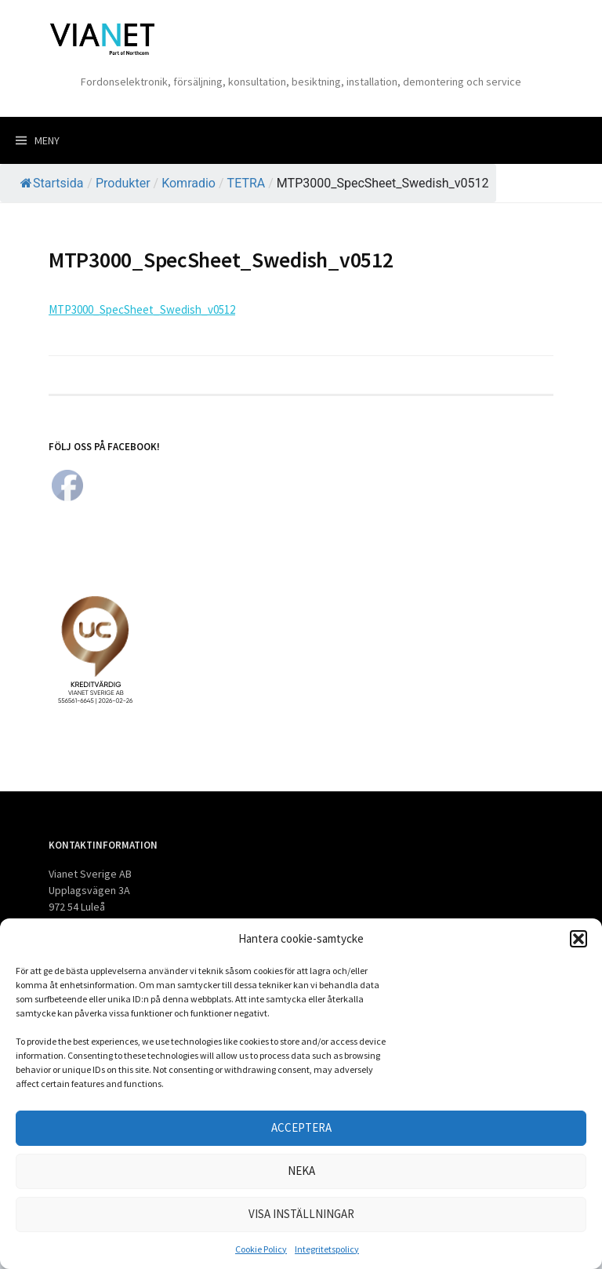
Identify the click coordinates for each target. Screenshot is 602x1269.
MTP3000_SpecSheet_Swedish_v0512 (142, 309)
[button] (578, 939)
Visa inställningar (301, 1213)
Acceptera (301, 1127)
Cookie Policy (261, 1249)
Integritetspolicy (327, 1249)
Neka (301, 1170)
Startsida (51, 183)
